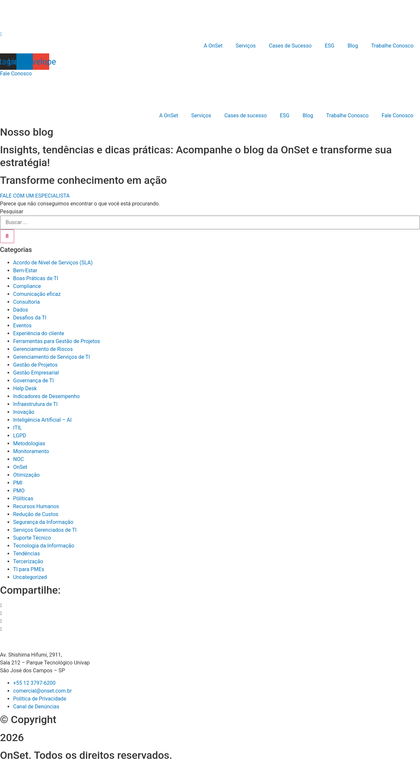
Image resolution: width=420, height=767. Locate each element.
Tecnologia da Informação (43, 546)
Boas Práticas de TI (35, 278)
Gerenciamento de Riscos (43, 349)
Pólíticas (23, 498)
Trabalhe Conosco (392, 46)
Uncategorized (30, 577)
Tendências (26, 553)
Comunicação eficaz (37, 294)
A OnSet (213, 46)
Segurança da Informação (43, 522)
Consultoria (26, 302)
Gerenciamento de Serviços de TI (51, 357)
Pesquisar (11, 211)
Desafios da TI (29, 318)
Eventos (22, 325)
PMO (19, 491)
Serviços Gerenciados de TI (44, 530)
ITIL (17, 428)
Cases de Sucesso (290, 46)
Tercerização (28, 561)
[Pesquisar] (7, 236)
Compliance (27, 286)
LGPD (19, 435)
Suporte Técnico (32, 538)
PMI (17, 483)
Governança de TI (33, 380)
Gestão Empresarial (36, 373)
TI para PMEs (28, 569)
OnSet (20, 467)
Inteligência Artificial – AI (42, 420)
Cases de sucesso (245, 115)
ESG (330, 46)
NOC (18, 459)
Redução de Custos (35, 514)
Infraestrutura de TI (35, 404)
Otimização (26, 475)
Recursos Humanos (36, 506)
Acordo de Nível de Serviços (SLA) (53, 262)
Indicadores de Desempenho (46, 396)
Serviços (246, 46)
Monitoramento (31, 451)
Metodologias (29, 443)
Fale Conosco (397, 115)
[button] (210, 605)
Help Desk (25, 388)
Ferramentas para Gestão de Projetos (56, 341)
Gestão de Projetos (35, 365)
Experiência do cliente (38, 333)
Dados (20, 310)
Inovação (23, 412)
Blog (352, 46)
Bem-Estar (25, 270)
